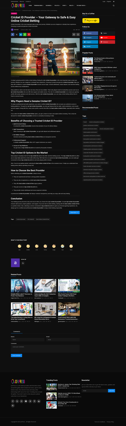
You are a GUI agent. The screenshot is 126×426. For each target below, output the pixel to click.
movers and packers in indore (96, 122)
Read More (74, 212)
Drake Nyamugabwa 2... (99, 71)
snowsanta (60, 405)
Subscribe (111, 390)
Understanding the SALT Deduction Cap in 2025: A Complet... (45, 295)
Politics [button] (57, 5)
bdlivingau (36, 321)
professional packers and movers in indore (94, 159)
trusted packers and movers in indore (92, 146)
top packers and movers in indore (91, 135)
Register (109, 1)
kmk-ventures (37, 298)
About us (22, 1)
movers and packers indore (106, 128)
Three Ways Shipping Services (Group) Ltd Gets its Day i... (105, 86)
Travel (85, 122)
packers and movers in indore (90, 125)
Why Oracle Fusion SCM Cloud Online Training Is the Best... (67, 295)
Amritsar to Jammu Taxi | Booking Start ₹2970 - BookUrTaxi (69, 385)
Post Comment (16, 355)
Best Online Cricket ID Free (42, 219)
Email (47, 336)
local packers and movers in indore (92, 156)
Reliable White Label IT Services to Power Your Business (21, 295)
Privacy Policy (110, 422)
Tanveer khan (97, 61)
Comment (14, 343)
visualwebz (96, 98)
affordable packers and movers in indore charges (95, 163)
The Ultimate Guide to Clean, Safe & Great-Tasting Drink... (103, 96)
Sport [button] (65, 5)
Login (104, 1)
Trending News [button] (39, 5)
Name (12, 336)
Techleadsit (60, 298)
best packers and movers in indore (92, 139)
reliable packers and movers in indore (92, 149)
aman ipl (23, 259)
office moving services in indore (91, 173)
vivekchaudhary (14, 321)
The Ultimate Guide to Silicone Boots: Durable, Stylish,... (104, 59)
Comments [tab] (16, 331)
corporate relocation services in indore (92, 152)
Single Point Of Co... (15, 298)
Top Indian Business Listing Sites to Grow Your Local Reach (21, 318)
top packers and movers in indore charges (93, 142)
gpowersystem (61, 321)
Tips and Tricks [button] (81, 5)
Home (30, 5)
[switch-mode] (114, 1)
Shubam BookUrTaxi (62, 388)
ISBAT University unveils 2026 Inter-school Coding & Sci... (105, 68)
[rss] (13, 405)
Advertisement (14, 1)
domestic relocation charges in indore (92, 169)
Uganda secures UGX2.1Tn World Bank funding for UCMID (69, 394)
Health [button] (71, 5)
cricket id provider (21, 219)
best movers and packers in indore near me (94, 176)
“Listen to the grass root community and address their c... (105, 77)
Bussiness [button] (49, 5)
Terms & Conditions (99, 422)
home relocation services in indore (91, 166)
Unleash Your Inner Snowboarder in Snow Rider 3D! (68, 402)
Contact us (28, 1)
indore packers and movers (90, 132)
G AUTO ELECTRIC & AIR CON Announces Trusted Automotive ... (68, 318)
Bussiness (18, 10)
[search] (113, 5)
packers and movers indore (90, 128)
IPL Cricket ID (31, 219)
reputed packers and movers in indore (92, 180)
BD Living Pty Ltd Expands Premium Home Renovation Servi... (45, 318)
